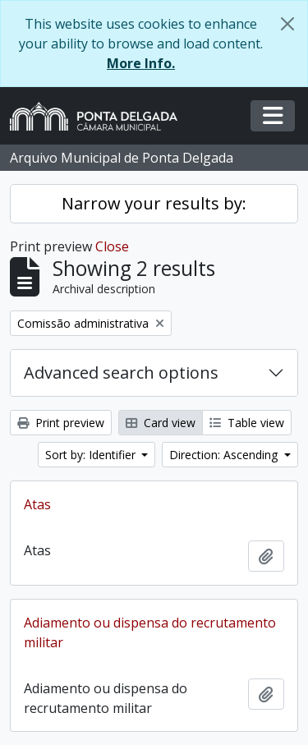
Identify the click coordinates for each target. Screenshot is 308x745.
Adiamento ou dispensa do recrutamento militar (150, 632)
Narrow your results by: (154, 203)
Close (112, 246)
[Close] (287, 24)
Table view (246, 422)
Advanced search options (121, 372)
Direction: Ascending (225, 454)
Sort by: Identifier (92, 454)
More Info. (141, 63)
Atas (37, 504)
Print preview (60, 422)
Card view (160, 422)
